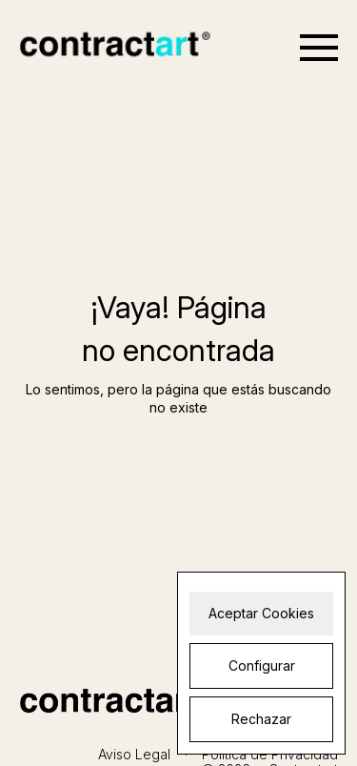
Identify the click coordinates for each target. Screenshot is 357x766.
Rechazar (261, 719)
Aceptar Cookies (261, 613)
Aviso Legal (134, 754)
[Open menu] (319, 47)
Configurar (261, 665)
